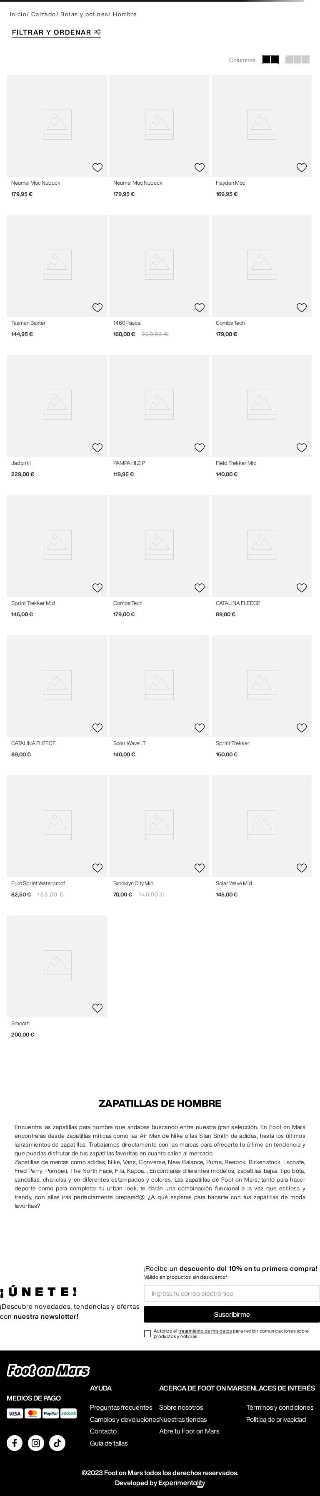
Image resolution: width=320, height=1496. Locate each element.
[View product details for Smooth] (57, 979)
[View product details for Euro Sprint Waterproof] (57, 839)
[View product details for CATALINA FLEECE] (262, 559)
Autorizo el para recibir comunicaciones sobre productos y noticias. (231, 1333)
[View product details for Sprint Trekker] (262, 699)
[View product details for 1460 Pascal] (159, 279)
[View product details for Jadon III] (57, 419)
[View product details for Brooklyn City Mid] (159, 839)
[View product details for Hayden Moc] (262, 139)
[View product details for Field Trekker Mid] (262, 419)
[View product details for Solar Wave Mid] (262, 839)
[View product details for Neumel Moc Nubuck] (57, 139)
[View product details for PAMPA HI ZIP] (159, 419)
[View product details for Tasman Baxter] (57, 279)
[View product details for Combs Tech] (262, 279)
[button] (160, 33)
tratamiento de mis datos (205, 1330)
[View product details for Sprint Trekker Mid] (57, 559)
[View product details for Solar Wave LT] (159, 699)
